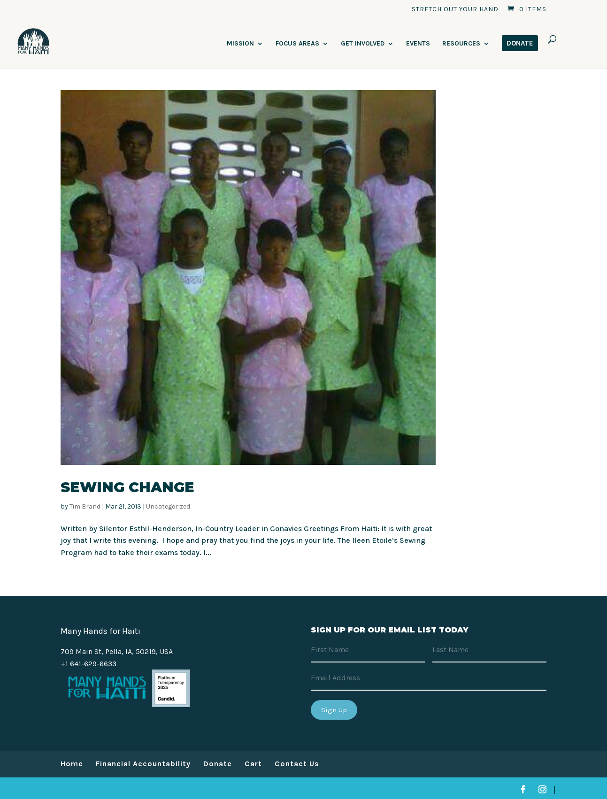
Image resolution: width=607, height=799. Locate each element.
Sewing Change (127, 487)
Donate (217, 763)
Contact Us (297, 763)
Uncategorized (168, 506)
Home (72, 763)
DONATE (520, 43)
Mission (240, 43)
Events (418, 43)
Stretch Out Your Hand (455, 9)
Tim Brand (84, 506)
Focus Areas (297, 43)
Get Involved (362, 43)
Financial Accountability (143, 763)
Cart (253, 763)
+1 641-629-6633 (88, 663)
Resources (461, 43)
